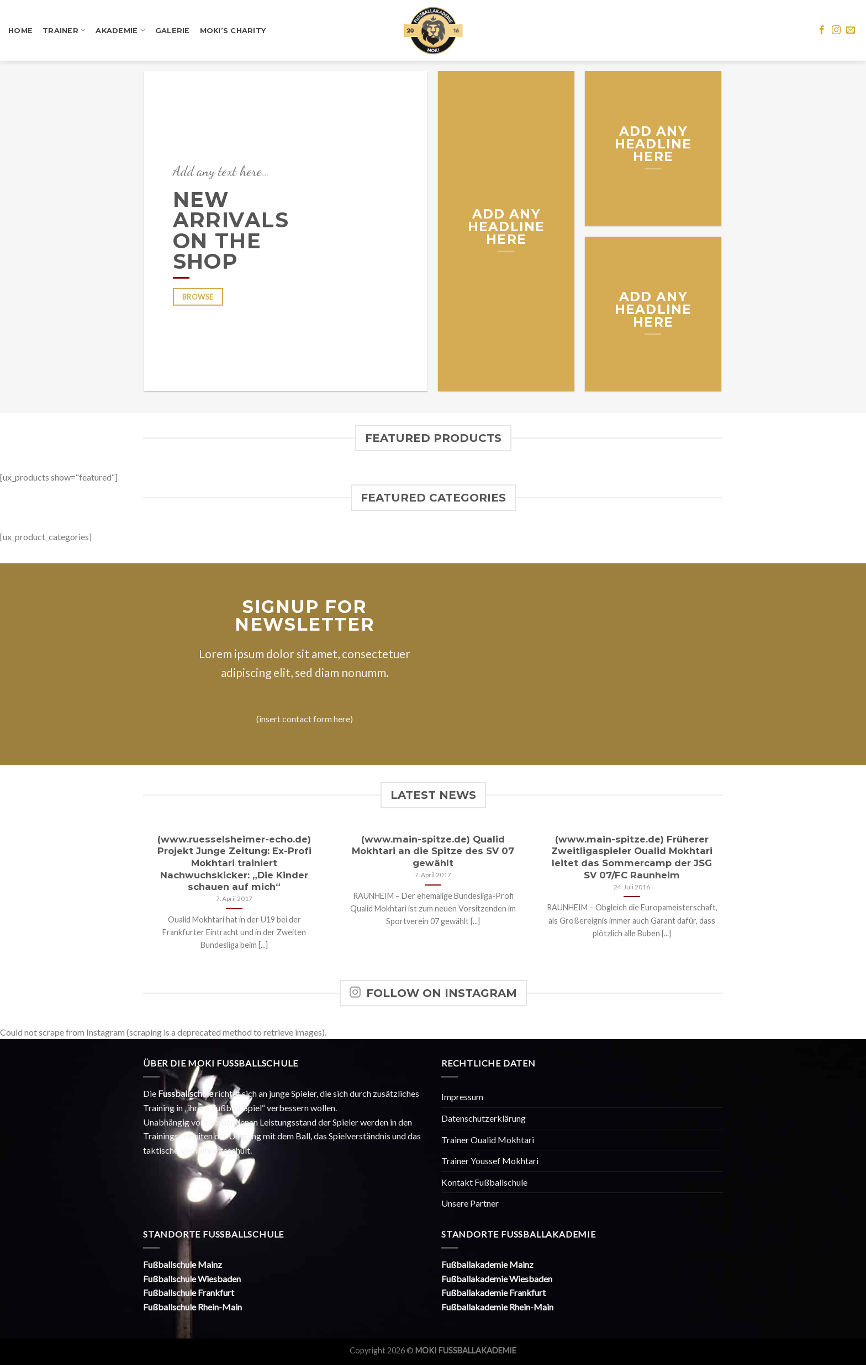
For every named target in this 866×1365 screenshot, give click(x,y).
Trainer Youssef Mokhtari (489, 1160)
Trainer (64, 30)
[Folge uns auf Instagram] (836, 30)
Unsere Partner (470, 1203)
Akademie (120, 30)
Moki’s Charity (233, 30)
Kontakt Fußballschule (484, 1182)
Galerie (172, 30)
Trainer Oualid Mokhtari (487, 1139)
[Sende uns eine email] (850, 30)
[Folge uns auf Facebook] (821, 30)
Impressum (462, 1096)
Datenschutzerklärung (483, 1118)
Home (20, 30)
